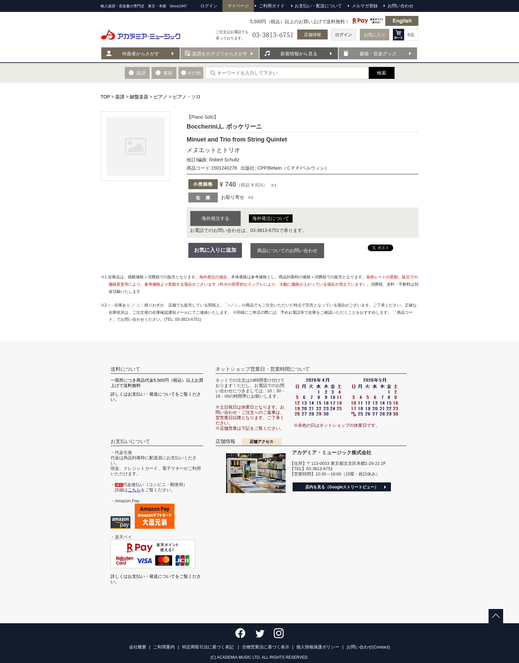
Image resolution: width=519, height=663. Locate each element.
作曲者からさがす (140, 53)
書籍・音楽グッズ (378, 53)
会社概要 (137, 646)
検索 (381, 73)
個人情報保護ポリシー (317, 646)
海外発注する (215, 218)
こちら (134, 489)
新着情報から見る (298, 53)
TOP (105, 96)
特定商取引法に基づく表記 (208, 646)
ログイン (343, 34)
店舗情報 (312, 34)
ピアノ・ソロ (187, 96)
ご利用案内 (164, 646)
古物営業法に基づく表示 (265, 646)
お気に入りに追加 (215, 250)
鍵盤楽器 (139, 96)
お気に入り (374, 34)
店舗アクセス (261, 441)
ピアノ (160, 96)
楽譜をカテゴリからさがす (220, 53)
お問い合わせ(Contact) (368, 646)
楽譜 (119, 96)
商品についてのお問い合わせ (287, 250)
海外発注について (270, 218)
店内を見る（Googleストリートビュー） (341, 487)
